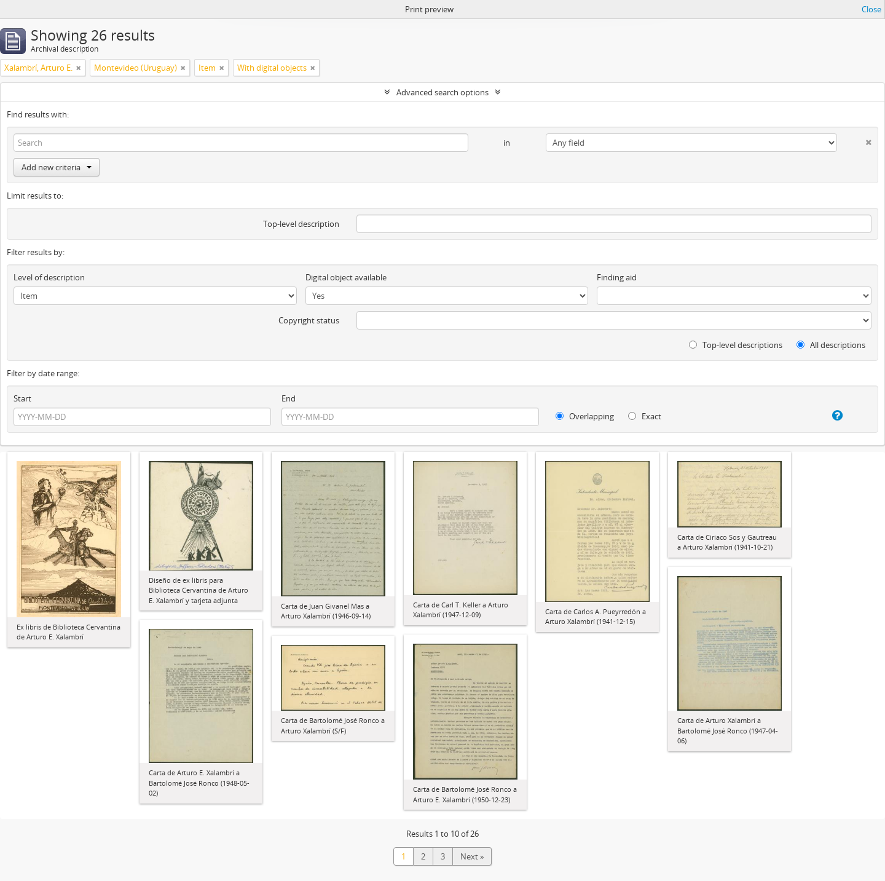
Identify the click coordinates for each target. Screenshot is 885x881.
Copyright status (308, 320)
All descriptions (830, 344)
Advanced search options (442, 92)
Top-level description (301, 223)
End (288, 398)
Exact (644, 416)
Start (22, 398)
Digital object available (346, 277)
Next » (472, 856)
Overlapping (585, 416)
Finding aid (617, 277)
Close (871, 9)
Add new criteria (57, 167)
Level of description (49, 277)
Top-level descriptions (735, 344)
